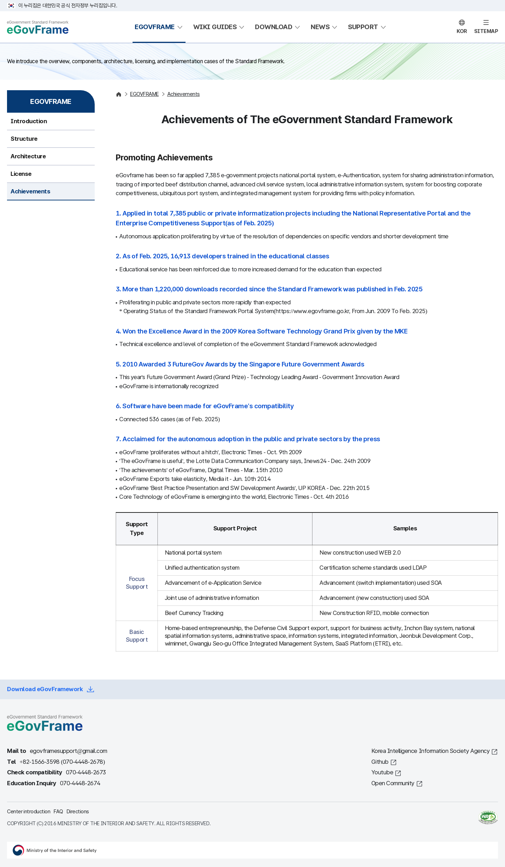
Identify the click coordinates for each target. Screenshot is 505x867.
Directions (78, 811)
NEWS (320, 27)
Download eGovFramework (45, 689)
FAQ (58, 811)
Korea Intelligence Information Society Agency (430, 751)
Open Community (393, 783)
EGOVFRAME (155, 27)
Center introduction (28, 811)
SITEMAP (486, 31)
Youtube (382, 772)
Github (380, 762)
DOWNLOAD (273, 27)
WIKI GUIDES (214, 27)
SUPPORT (363, 27)
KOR (462, 31)
